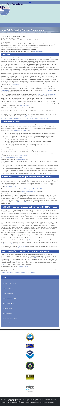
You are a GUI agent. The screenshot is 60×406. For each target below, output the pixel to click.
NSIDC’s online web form (21, 131)
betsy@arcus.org (37, 51)
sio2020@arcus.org (22, 156)
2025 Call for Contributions (10, 284)
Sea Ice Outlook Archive (9, 323)
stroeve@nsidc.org (11, 186)
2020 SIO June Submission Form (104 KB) (12, 157)
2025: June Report (8, 293)
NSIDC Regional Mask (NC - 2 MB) (33, 189)
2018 (6, 264)
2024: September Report (9, 298)
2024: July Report (7, 308)
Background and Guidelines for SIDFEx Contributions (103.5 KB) (18, 272)
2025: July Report (7, 289)
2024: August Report (8, 303)
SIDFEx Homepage (23, 266)
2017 (2, 264)
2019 (11, 264)
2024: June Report (8, 313)
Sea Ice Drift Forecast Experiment (47, 94)
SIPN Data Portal (15, 84)
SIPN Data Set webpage (26, 105)
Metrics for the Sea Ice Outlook (11, 244)
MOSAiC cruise (5, 90)
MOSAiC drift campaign (38, 258)
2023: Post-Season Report (10, 318)
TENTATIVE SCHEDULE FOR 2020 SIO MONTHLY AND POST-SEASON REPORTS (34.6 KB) (24, 118)
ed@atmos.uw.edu (32, 240)
